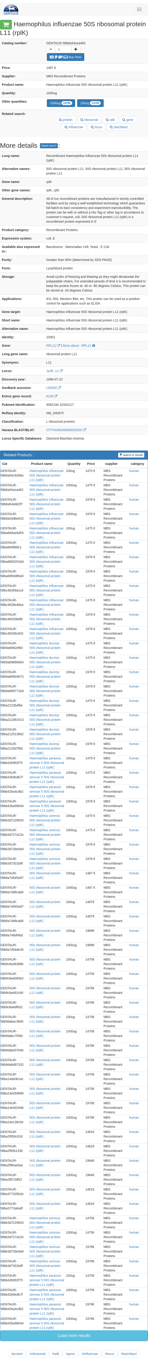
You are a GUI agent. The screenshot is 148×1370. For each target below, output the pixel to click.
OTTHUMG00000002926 (66, 430)
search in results (131, 455)
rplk (110, 120)
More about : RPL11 (79, 345)
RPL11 (53, 345)
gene (127, 120)
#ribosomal (37, 1354)
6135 (51, 396)
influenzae (74, 127)
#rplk (55, 1354)
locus (96, 127)
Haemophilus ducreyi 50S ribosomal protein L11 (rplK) (45, 647)
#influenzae (90, 1354)
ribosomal (89, 120)
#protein (17, 1354)
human (134, 471)
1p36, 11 (54, 371)
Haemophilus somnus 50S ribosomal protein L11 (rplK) (45, 820)
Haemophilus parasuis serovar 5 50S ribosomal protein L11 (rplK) (46, 762)
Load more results (74, 1335)
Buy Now (65, 57)
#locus (109, 1354)
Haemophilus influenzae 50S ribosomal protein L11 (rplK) (46, 475)
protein (66, 120)
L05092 (53, 388)
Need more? (48, 145)
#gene (70, 1354)
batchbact (119, 127)
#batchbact (129, 1354)
